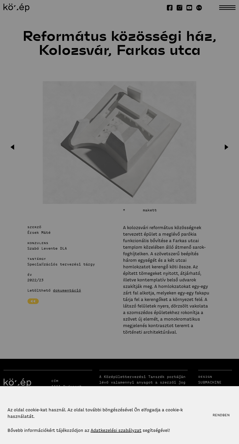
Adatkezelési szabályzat (116, 430)
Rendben (221, 415)
